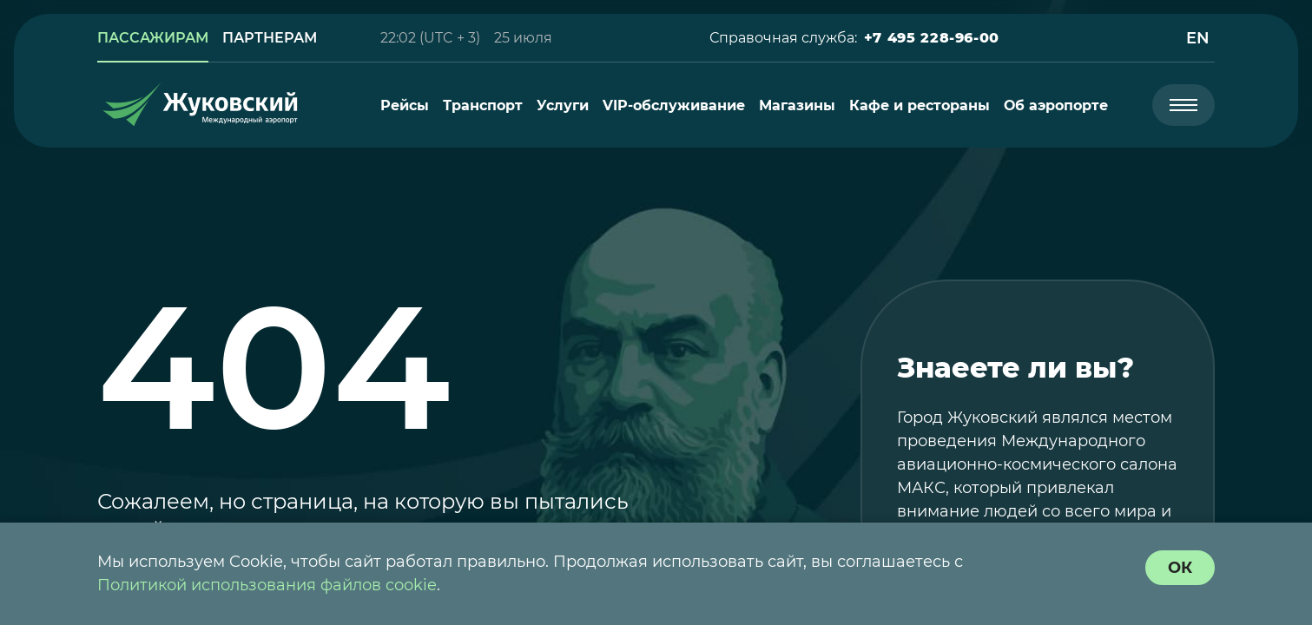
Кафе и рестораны (919, 105)
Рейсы (404, 105)
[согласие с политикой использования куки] (1180, 567)
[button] (931, 38)
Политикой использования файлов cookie (267, 585)
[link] (152, 38)
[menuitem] (404, 105)
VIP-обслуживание (674, 105)
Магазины (797, 105)
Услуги (563, 105)
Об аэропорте (1056, 105)
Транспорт (483, 105)
